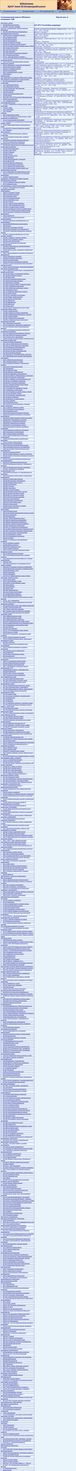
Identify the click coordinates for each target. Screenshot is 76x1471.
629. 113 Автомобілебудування (12, 1192)
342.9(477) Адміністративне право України (16, 621)
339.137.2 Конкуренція (9, 514)
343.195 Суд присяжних (10, 628)
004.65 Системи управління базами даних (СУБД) (18, 46)
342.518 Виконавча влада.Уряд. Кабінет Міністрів (18, 605)
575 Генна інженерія (7, 1039)
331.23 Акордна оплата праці (12, 298)
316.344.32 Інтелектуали (11, 148)
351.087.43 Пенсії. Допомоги (11, 761)
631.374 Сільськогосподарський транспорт (16, 1239)
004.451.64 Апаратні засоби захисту (14, 44)
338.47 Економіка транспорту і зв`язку (15, 491)
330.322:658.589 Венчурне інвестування (15, 224)
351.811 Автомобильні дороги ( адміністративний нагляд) (11, 786)
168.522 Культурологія (10, 99)
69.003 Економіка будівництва (12, 1407)
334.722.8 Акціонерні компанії (12, 352)
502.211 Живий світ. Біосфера (12, 985)
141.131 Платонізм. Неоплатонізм (13, 88)
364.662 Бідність (8, 874)
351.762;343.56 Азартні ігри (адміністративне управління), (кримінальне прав (16, 783)
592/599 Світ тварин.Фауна (11, 1052)
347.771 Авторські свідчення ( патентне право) (18, 703)
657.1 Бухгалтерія (8, 1284)
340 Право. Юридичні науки (9, 577)
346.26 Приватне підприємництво (13, 664)
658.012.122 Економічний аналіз (12, 1317)
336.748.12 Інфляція (9, 400)
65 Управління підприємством (10, 1253)
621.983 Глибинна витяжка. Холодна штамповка (18, 1167)
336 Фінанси (5, 358)
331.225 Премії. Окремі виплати (13, 297)
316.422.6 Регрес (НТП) (10, 155)
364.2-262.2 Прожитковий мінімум (13, 854)
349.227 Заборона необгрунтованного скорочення (18, 742)
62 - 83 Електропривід (10, 1068)
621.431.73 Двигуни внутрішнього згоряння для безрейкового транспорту (17, 1137)
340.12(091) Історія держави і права (14, 583)
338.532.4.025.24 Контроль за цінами (14, 506)
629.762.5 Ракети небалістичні (12, 1213)
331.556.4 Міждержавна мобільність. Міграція (17, 314)
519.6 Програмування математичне (14, 1011)
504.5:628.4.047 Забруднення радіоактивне (16, 999)
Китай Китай (7, 1470)
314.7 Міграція (7, 130)
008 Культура (5, 76)
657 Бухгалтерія (6, 1282)
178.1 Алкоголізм (8, 109)
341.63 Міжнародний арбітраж (12, 595)
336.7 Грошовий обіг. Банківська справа (15, 388)
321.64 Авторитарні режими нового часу (15, 168)
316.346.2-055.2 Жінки (9, 150)
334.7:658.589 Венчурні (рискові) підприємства (17, 356)
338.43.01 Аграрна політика (11, 452)
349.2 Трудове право (9, 740)
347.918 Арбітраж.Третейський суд (14, 723)
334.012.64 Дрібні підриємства (12, 342)
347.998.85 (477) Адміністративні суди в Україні (18, 739)
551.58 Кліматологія (9, 1036)
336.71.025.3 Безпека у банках (12, 393)
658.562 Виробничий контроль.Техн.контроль (17, 1357)
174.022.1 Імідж (7, 107)
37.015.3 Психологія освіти (11, 907)
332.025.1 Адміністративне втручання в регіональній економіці (14, 320)
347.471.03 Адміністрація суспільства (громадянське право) (14, 691)
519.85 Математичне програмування (14, 1017)
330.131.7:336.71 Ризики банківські (13, 203)
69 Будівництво (6, 1405)
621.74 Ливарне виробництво (12, 1153)
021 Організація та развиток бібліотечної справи (16, 77)
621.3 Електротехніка (10, 1096)
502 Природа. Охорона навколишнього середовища (17, 966)
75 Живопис (4, 1421)
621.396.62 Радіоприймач (10, 1128)
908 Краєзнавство (6, 1451)
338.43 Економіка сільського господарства (16, 447)
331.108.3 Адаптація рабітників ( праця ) (15, 288)
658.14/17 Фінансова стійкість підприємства (17, 1341)
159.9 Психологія (8, 92)
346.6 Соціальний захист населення (14, 675)
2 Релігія (3, 113)
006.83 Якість (7, 74)
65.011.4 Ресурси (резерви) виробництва (15, 1254)
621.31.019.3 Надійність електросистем (15, 1101)
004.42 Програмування (10, 40)
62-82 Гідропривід (8, 1070)
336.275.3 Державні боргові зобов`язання (15, 384)
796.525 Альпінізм (8, 1427)
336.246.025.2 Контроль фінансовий (14, 382)
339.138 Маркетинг (9, 516)
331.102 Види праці (9, 277)
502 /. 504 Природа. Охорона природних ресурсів (18, 968)
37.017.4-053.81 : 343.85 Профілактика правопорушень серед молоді (14, 916)
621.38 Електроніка (9, 1116)
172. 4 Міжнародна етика (11, 101)
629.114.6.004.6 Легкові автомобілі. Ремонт (16, 1208)
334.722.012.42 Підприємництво (13, 349)
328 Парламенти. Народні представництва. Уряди (17, 186)
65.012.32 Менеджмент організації (13, 1262)
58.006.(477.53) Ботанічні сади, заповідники (16, 1050)
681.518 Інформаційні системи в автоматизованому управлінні (12, 1394)
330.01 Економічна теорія (11, 194)
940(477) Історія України (10, 1461)
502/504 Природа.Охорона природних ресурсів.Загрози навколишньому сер (13, 989)
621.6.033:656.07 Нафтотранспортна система (18, 1148)
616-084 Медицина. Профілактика (13, 1061)
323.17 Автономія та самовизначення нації (16, 172)
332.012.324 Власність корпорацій (13, 318)
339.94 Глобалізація (9, 574)
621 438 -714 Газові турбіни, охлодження (15, 1085)
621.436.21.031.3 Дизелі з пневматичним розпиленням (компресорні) (14, 1140)
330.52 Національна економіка (12, 256)
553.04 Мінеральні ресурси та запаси (14, 1037)
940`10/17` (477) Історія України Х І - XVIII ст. (17, 1463)
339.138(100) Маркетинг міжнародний (14, 520)
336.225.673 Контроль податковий (14, 377)
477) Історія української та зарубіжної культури (18, 963)
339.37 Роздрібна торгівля (11, 543)
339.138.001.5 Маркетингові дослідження (15, 523)
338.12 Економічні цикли (10, 411)
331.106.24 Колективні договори (13, 281)
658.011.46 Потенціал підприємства (14, 1305)
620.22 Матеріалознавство (11, 1073)
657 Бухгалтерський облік (9, 1281)
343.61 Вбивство (8, 652)
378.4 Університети (9, 955)
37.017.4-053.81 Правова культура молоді (16, 911)
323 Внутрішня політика (9, 170)
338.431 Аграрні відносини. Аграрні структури (17, 454)
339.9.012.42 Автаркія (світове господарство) (17, 567)
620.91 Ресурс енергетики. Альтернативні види (18, 1080)
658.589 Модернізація (9, 1359)
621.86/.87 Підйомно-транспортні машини (16, 1162)
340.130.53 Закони (8, 585)
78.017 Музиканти (8, 1425)
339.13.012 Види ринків (10, 511)
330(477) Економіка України (11, 192)
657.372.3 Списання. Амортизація (13, 1295)
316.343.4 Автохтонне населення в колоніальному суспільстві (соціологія (13, 142)
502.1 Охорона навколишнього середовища (16, 973)
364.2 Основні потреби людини (12, 852)
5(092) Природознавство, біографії (13, 964)
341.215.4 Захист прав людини (12, 592)
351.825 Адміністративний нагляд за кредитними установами (13, 806)
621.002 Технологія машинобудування (14, 1089)
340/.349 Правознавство (10, 590)
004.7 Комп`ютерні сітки (10, 48)
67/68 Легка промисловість (11, 1378)
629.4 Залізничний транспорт (12, 1209)
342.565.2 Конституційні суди (12, 607)
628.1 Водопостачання (10, 1186)
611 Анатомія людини (8, 1054)
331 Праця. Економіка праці (9, 268)
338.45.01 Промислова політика (13, 479)
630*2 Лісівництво (8, 1220)
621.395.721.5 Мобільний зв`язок (13, 1122)
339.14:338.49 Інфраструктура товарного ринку (18, 529)
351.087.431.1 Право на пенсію (12, 766)
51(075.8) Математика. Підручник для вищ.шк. (17, 1006)
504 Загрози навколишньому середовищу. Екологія (17, 994)
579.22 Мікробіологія (9, 1045)
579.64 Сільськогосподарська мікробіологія (16, 1046)
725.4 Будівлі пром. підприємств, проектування (17, 1418)
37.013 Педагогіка (8, 902)
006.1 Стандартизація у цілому (12, 72)
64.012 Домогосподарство (11, 1249)
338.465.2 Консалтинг (10, 484)
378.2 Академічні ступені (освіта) (13, 954)
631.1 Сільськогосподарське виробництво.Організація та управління (13, 1224)
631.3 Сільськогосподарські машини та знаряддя (18, 1234)
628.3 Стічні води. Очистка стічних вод (15, 1190)
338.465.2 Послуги (8, 486)
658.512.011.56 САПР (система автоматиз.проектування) (11, 1349)
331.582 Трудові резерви (10, 316)
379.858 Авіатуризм (9, 957)
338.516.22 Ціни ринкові (10, 504)
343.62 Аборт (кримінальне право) (13, 654)
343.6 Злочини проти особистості (13, 650)
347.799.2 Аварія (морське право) (13, 718)
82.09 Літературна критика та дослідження (17, 1440)
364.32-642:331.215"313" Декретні (13, 869)
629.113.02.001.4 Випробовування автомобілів (17, 1202)
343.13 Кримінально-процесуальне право (15, 625)
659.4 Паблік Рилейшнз (10, 1371)
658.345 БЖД (7, 1345)
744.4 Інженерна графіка (10, 1419)
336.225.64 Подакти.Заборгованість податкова (18, 375)
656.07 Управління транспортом (13, 1269)
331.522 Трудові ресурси (10, 311)
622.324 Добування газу (10, 1176)
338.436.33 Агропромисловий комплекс (15, 462)
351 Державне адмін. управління (11, 758)
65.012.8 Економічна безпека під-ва (14, 1265)
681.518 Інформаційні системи (12, 1392)
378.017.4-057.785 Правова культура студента (17, 947)
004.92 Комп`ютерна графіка (12, 67)
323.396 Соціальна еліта (10, 177)
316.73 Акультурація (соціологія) (13, 164)
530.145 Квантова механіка (11, 1027)
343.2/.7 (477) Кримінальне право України (15, 630)
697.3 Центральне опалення (11, 1409)
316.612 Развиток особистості (12, 163)
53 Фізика (4, 1025)
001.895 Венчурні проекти (11, 25)
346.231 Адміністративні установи (14, 663)
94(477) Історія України (10, 1459)
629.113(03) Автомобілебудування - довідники (17, 1199)
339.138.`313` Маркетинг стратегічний (15, 527)
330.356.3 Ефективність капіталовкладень (16, 246)
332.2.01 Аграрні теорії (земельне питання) (16, 333)
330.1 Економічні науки (10, 196)
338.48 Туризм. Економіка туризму (13, 493)
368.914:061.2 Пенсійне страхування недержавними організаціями (13, 896)
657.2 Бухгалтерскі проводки (12, 1291)
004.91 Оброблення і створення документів (16, 65)
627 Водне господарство (9, 1185)
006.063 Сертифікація (10, 70)
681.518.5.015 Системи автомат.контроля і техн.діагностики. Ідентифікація (16, 1401)
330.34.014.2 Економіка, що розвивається (16, 229)
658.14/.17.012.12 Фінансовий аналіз (14, 1340)
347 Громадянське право (8, 677)
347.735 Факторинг (9, 697)
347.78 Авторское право (10, 708)
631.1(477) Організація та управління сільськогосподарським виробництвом (13, 1227)
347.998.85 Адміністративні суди (13, 737)
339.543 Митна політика (10, 545)
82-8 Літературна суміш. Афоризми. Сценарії (17, 1439)
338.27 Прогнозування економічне (13, 433)
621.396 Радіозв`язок (9, 1124)
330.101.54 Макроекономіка (11, 198)
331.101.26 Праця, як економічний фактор (16, 273)
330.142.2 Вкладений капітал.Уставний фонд (17, 208)
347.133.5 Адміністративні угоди (13, 678)
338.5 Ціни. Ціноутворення (11, 498)
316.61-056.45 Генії (8, 161)
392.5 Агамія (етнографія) (11, 959)
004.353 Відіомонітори (10, 39)
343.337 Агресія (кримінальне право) (14, 637)
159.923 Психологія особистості (13, 93)
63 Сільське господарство (9, 1217)
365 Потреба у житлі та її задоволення (13, 876)
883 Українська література (9, 1445)
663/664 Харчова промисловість (13, 1375)
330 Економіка (5, 191)
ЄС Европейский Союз (10, 1468)
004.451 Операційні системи (12, 42)
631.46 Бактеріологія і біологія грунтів (15, 1244)
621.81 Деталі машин (9, 1157)
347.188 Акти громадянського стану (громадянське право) (13, 682)
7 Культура (4, 1411)
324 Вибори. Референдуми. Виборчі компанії (14, 178)
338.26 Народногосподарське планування (15, 430)
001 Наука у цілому (7, 23)
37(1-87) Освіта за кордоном (12, 900)
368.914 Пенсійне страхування (12, 893)
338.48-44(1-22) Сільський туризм (13, 495)
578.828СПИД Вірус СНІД (10, 1043)
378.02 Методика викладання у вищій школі (16, 948)
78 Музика (4, 1423)
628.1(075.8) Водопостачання (12, 1188)
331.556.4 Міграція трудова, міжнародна (15, 312)
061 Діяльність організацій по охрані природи (15, 79)
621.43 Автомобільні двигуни (12, 1135)
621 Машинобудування (8, 1084)
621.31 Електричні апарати (11, 1099)
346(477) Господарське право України (14, 661)
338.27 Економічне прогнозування (13, 432)
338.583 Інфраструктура (11, 507)
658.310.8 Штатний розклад (12, 1343)
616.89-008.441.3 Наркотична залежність (16, 1062)
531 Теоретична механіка (9, 1029)
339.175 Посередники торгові (12, 534)
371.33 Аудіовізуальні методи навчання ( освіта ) (18, 933)
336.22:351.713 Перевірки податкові (14, 381)
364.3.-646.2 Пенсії (8, 864)
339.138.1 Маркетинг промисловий (14, 525)
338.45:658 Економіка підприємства (14, 481)
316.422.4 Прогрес (8, 152)
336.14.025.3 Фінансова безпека (12, 366)
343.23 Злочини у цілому (10, 632)
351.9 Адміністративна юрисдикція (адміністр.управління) (13, 819)
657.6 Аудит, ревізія (9, 1303)
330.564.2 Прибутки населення (12, 258)
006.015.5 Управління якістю (12, 68)
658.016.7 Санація (8, 1336)
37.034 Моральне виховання (11, 921)
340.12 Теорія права (9, 579)
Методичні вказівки (28, 11)
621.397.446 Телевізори (10, 1131)
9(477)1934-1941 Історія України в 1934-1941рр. (17, 1449)
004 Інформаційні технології (10, 33)
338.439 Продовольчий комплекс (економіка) (16, 467)
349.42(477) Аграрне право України (13, 751)
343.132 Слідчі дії (8, 627)
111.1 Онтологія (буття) (11, 85)
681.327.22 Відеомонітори (11, 1385)
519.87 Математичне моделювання (14, 1022)
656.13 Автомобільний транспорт (13, 1276)
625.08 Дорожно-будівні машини (12, 1183)
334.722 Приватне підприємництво (14, 347)
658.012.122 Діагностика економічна (14, 1315)
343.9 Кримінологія (8, 656)
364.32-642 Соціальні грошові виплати (15, 866)
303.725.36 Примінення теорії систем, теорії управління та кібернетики (16, 117)
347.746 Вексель (8, 699)
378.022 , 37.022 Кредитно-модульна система (17, 950)
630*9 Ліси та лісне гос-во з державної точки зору (18, 1222)
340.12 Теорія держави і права (12, 581)
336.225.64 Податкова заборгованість (15, 374)
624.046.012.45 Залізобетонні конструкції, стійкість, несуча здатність (15, 1180)
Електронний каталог (9, 11)
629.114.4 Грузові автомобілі (12, 1204)
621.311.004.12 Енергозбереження (13, 1103)
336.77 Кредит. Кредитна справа (13, 407)
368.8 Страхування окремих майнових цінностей (18, 891)
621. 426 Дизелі (7, 1087)
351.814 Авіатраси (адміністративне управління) (18, 794)
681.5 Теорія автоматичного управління (15, 1387)
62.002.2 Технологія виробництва (13, 1071)
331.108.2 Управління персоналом (13, 286)
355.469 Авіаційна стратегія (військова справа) (17, 835)
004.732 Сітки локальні (10, 49)
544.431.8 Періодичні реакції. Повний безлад (16, 1034)
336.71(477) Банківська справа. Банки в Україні (17, 391)
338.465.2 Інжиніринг (9, 488)
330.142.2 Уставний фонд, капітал (14, 207)
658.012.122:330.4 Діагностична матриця (16, 1319)
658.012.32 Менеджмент (10, 1321)
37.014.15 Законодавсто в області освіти (16, 904)
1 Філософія (4, 83)
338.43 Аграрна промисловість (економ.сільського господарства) (11, 442)
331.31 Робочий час (9, 300)
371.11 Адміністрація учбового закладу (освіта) (18, 931)
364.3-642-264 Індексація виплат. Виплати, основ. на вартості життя (15, 858)
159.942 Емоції (7, 95)
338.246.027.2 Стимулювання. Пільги (14, 425)
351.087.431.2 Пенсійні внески (12, 768)
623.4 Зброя (6, 1178)
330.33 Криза (7, 225)
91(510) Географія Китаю (11, 1454)
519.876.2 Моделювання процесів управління (16, 1023)
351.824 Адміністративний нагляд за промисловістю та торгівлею (13, 803)
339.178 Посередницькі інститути (13, 536)
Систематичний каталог (66, 11)
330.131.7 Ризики (8, 201)
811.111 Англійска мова (10, 1428)
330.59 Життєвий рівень (10, 260)
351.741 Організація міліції (11, 777)
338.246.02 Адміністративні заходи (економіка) (17, 418)
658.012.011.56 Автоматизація (12, 1309)
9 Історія (4, 1447)
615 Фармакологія (6, 1059)
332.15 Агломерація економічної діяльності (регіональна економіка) (15, 330)
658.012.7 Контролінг (9, 1331)
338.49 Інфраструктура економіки (13, 497)
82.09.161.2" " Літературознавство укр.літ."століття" (13, 1443)
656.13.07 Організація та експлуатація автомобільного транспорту (14, 1278)
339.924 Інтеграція (9, 572)
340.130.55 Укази (8, 588)
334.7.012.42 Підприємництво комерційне (16, 345)
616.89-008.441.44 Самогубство (13, 1064)
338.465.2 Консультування (11, 489)
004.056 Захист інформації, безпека (14, 35)
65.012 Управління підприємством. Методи (16, 1258)
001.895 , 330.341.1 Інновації (11, 26)
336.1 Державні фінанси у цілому (13, 361)
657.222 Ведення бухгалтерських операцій (16, 1293)
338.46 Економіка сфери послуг (12, 482)
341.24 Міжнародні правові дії (12, 593)
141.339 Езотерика (9, 90)
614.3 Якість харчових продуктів (13, 1057)
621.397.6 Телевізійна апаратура (13, 1133)
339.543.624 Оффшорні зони (11, 546)
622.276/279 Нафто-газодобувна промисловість (18, 1172)
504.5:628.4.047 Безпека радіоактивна (15, 1000)
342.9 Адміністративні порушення (13, 619)
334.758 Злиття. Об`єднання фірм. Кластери (17, 354)
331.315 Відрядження (9, 302)
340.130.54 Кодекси (9, 586)
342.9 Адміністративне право (12, 616)
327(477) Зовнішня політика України (14, 182)
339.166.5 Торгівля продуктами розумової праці (17, 531)
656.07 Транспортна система (12, 1270)
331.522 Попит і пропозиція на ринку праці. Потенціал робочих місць (15, 308)
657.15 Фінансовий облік (10, 1286)
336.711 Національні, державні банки (14, 395)
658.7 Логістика (8, 1364)
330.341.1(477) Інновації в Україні (13, 239)
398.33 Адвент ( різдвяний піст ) (13, 961)
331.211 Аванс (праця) (9, 293)
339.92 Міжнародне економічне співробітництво (18, 568)
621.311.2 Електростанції (11, 1107)
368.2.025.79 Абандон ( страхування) (14, 886)
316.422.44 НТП (7, 154)
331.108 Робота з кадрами (11, 282)
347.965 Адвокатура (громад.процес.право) (16, 732)
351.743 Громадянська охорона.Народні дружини (18, 779)
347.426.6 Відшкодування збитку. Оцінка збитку (18, 689)
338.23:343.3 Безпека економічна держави (16, 413)
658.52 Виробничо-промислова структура (16, 1352)
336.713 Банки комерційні (11, 397)
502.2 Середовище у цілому (11, 983)
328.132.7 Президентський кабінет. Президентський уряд (13, 188)
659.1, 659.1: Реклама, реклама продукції (15, 1369)
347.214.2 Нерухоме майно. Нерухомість (15, 687)
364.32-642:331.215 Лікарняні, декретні (15, 867)
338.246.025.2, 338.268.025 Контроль (14, 421)
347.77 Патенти (8, 701)
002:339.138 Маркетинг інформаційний (15, 31)
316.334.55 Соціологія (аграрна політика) (16, 140)
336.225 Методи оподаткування (13, 372)
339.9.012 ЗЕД (7, 562)
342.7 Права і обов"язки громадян (13, 609)
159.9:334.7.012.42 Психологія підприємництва (17, 97)
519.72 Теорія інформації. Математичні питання (18, 1013)
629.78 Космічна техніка (10, 1215)
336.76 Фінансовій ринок (10, 402)
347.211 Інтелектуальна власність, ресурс (16, 685)
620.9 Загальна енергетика (11, 1075)
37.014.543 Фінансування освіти (13, 905)
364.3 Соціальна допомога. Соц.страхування (17, 855)
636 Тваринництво (7, 1245)
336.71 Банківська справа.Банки (12, 390)
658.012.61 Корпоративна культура (14, 1329)
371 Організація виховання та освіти (12, 926)
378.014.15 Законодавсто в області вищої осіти (18, 941)
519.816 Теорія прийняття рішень (13, 1015)
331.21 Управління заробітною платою (15, 291)
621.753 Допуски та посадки (11, 1155)
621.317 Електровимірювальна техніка (15, 1112)
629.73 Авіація (7, 1211)
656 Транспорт (5, 1267)
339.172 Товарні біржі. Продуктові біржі (15, 532)
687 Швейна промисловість (9, 1404)
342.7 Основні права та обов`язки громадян (16, 611)
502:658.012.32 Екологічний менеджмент (15, 992)
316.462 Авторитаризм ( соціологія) (14, 159)
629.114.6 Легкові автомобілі (12, 1206)
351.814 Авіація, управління (11, 792)
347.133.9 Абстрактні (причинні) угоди (15, 680)
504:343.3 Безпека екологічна (12, 1002)
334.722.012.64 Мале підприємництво (14, 351)
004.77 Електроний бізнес (11, 55)
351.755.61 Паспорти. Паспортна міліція (15, 780)
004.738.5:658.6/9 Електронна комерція (15, 53)
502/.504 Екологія (8, 987)
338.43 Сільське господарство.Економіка (15, 445)
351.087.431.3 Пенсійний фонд (12, 770)
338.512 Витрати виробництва (13, 500)
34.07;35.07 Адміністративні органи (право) (16, 576)
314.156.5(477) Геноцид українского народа (16, 128)
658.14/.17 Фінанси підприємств (13, 1338)
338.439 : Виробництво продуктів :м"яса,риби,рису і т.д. (12, 469)
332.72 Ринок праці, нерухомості (13, 337)
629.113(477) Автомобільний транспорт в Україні (18, 1200)
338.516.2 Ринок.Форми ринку (12, 502)
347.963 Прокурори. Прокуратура (13, 730)
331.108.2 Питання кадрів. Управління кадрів (17, 284)
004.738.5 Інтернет (9, 51)
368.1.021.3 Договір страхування (13, 885)
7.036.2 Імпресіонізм (9, 1413)
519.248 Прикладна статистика (13, 1009)
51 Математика (6, 1004)
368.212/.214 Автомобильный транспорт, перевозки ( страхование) (15, 889)
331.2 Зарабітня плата (10, 290)
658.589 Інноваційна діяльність (12, 1362)
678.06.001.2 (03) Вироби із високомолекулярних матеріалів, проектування (17, 1381)
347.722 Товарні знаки (9, 694)
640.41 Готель (7, 1251)
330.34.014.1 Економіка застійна (13, 227)
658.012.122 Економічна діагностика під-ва (16, 1314)
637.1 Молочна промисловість (12, 1247)
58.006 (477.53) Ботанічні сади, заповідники (16, 1048)
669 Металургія (6, 1377)
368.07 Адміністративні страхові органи (15, 880)
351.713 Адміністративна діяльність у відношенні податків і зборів (14, 774)
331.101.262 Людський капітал (12, 275)
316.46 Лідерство (8, 157)
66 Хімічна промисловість (9, 1373)
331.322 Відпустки (8, 304)
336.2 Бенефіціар (8, 368)
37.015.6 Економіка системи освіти (14, 909)
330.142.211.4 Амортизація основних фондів (16, 210)
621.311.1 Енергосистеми (11, 1105)
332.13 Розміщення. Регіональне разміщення (16, 325)
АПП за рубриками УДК (46, 11)
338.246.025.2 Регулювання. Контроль (15, 419)
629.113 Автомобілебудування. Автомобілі (16, 1197)
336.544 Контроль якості (11, 386)
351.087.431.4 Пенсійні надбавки (13, 772)
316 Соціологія (5, 132)
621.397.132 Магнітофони (11, 1130)
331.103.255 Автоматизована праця (14, 279)
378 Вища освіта (6, 938)
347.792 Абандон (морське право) (13, 716)
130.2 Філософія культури (11, 86)
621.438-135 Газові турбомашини (13, 1146)
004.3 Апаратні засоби (10, 37)
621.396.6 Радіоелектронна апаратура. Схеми (17, 1126)
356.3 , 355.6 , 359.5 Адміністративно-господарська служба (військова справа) (14, 841)
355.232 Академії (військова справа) (14, 833)
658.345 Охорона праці (10, 1347)
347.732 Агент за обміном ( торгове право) (16, 696)
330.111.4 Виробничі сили (11, 200)
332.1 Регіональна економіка (11, 323)
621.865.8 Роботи (8, 1164)
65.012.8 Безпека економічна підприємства (16, 1263)
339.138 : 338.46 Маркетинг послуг (14, 518)
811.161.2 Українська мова (11, 1433)
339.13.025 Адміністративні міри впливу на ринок (18, 513)
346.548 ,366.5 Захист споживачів (13, 673)
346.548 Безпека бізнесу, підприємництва (15, 669)
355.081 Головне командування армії (14, 832)
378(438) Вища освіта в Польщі (12, 940)
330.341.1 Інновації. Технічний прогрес (14, 237)
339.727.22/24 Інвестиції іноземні (13, 553)
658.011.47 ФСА (8, 1307)
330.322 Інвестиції (8, 215)
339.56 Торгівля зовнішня (10, 548)
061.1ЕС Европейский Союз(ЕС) (13, 81)
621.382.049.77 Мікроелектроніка (13, 1117)
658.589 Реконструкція (10, 1360)
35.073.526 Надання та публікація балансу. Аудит (18, 756)
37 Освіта (4, 898)
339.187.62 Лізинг (8, 538)
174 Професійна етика (8, 102)
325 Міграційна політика (8, 180)
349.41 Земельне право (10, 747)
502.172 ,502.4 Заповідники (11, 975)
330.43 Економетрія (9, 248)
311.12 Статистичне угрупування (13, 120)
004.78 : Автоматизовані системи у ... (15, 57)
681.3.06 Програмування (10, 1383)
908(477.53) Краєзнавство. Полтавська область (18, 1453)
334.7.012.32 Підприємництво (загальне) (15, 343)
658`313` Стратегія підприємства (13, 1368)
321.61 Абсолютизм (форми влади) (14, 166)
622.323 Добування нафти (11, 1174)
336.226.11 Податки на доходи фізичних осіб (16, 379)
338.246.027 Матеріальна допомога (14, 423)
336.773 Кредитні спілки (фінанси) (13, 409)
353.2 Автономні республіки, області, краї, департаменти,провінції (15, 829)
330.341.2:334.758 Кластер (11, 241)
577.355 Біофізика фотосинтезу (13, 1041)
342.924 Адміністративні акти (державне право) (18, 623)
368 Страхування (6, 878)
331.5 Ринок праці (8, 306)
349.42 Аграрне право (9, 749)
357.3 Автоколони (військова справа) (14, 843)
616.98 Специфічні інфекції (11, 1066)
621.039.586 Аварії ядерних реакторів (14, 1094)
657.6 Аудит (6, 1301)
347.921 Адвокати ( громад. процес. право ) (16, 725)
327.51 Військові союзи (10, 184)
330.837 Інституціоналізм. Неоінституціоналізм (18, 267)
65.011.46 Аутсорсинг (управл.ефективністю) (17, 1256)
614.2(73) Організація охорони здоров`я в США (17, 1055)
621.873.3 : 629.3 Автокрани (11, 1166)
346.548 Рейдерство (9, 671)
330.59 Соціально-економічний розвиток (15, 262)
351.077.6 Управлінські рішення (12, 759)
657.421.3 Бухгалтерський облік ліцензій (15, 1296)
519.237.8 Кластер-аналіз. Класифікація (15, 1008)
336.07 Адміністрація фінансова (13, 360)
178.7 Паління (7, 111)
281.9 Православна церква (11, 115)
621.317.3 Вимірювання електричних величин (17, 1114)
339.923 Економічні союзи (11, 570)
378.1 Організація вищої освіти (12, 952)
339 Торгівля (5, 509)
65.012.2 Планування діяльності (13, 1260)
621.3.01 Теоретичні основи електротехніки (17, 1098)
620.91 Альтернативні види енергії (14, 1082)
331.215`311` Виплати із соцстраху (14, 295)
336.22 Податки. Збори (10, 370)
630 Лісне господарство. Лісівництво (12, 1218)
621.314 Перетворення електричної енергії (16, 1110)
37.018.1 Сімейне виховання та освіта (15, 919)
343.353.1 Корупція (8, 642)
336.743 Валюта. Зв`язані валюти (13, 399)
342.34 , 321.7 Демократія (11, 600)
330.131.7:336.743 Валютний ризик (14, 205)
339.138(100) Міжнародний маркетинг (14, 522)
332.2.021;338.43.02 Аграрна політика (14, 335)
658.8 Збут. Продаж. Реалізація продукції (15, 1366)
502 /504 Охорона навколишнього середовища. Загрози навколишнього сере (16, 970)
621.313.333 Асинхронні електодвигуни (15, 1108)
